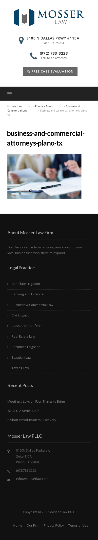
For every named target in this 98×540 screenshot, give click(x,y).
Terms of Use (78, 525)
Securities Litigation (26, 347)
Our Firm (33, 525)
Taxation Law (21, 357)
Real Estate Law (23, 336)
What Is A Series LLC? (23, 410)
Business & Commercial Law (32, 305)
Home (17, 525)
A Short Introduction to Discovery (31, 420)
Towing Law (20, 368)
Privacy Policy (54, 525)
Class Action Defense (27, 325)
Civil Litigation (22, 315)
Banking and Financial (28, 294)
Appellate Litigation (26, 283)
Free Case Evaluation (50, 71)
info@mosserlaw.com (32, 478)
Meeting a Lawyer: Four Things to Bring (36, 401)
